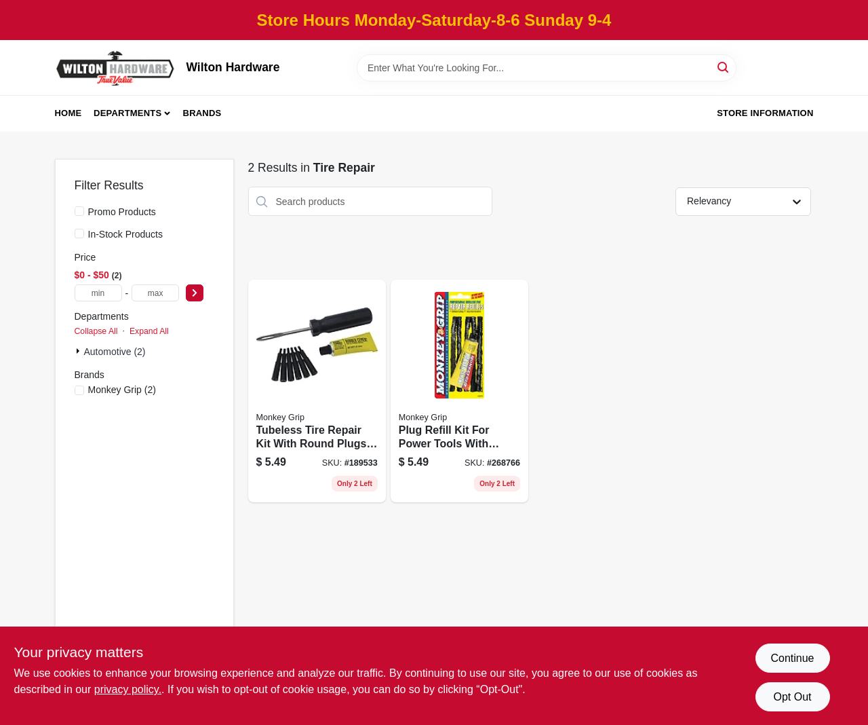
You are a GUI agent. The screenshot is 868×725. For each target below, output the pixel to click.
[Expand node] (79, 351)
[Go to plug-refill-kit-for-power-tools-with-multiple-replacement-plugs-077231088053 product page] (459, 391)
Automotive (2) (115, 351)
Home (68, 113)
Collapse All (96, 331)
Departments (127, 113)
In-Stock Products (125, 234)
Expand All (149, 331)
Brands (202, 113)
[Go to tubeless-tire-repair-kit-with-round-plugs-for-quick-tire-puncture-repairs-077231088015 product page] (317, 391)
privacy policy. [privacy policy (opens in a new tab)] (127, 689)
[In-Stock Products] (79, 233)
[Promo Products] (79, 211)
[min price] (98, 292)
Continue (792, 658)
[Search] (724, 67)
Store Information (765, 113)
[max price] (155, 292)
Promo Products (122, 211)
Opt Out (792, 697)
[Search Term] (546, 67)
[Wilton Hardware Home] (116, 68)
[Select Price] (194, 292)
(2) (122, 389)
